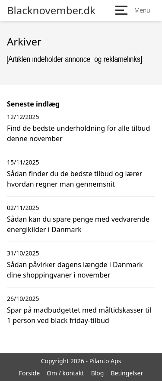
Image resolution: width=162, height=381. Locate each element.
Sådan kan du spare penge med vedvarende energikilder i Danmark (78, 224)
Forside (29, 373)
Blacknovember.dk (51, 10)
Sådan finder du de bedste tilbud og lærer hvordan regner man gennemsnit (74, 179)
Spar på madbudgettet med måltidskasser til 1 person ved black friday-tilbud (79, 315)
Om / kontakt (65, 373)
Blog (97, 373)
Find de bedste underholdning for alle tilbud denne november (78, 133)
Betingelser (127, 373)
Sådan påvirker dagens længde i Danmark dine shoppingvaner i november (75, 270)
